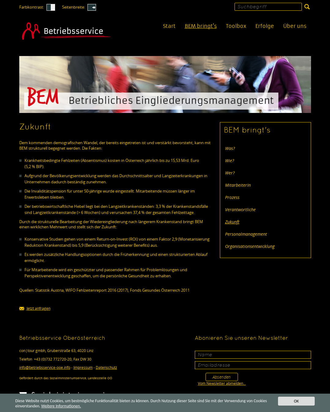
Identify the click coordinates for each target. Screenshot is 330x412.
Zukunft (232, 222)
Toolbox (236, 26)
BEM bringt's (201, 26)
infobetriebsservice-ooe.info (44, 367)
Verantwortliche (240, 209)
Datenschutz (106, 367)
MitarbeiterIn (238, 185)
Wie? (229, 160)
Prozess (232, 197)
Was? (230, 148)
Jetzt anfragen (34, 308)
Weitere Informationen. (61, 406)
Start (169, 26)
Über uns (294, 26)
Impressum (83, 367)
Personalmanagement (246, 234)
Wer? (230, 173)
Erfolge (264, 26)
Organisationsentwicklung (250, 246)
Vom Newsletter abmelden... (222, 383)
